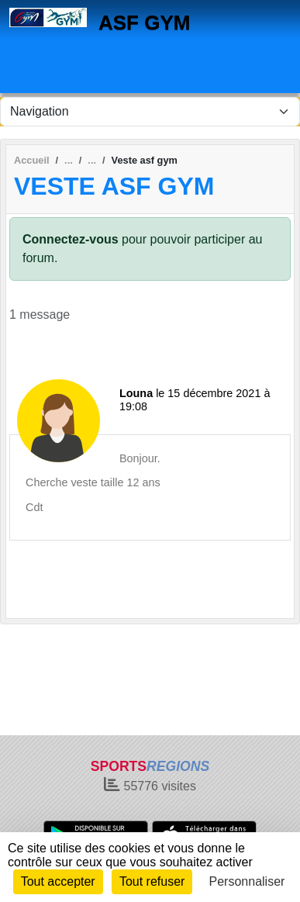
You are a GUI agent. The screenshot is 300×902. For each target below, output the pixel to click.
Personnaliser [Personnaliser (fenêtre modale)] (247, 881)
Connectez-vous (70, 239)
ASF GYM (144, 22)
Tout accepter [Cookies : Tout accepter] (58, 881)
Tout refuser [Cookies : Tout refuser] (151, 881)
